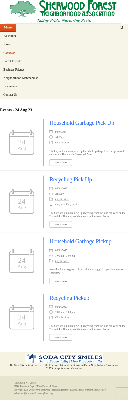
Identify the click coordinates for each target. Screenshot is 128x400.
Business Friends (13, 69)
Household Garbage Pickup (80, 241)
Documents (10, 86)
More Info (60, 163)
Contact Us (10, 94)
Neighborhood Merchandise (20, 78)
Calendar (9, 52)
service (75, 204)
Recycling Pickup (69, 298)
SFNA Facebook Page (24, 386)
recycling (65, 204)
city (57, 204)
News (6, 44)
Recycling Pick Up (70, 179)
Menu (8, 27)
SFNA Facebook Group (47, 386)
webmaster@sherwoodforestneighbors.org (33, 393)
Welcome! (9, 35)
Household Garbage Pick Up (81, 122)
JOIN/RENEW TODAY (25, 383)
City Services (62, 142)
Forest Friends (12, 61)
